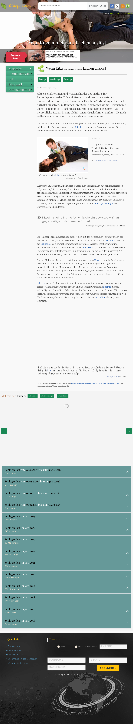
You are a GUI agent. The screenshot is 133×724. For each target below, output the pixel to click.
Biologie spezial (20, 84)
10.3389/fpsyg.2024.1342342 (106, 160)
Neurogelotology (113, 376)
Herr (63, 646)
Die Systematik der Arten (20, 74)
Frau (80, 646)
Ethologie (42, 79)
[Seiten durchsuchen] (63, 6)
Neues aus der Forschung (20, 90)
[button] (128, 6)
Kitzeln (78, 127)
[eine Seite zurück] (4, 431)
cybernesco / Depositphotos (121, 13)
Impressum (13, 646)
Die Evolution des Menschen (22, 659)
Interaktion (88, 247)
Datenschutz (13, 650)
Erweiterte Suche (97, 6)
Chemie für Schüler (17, 663)
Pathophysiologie (104, 203)
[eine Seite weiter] (129, 431)
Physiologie (68, 79)
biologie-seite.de (20, 68)
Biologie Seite (19, 6)
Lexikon (20, 79)
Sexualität (46, 244)
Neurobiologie (55, 79)
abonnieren (108, 668)
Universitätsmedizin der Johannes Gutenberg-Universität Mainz (95, 384)
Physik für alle (14, 655)
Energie (107, 287)
